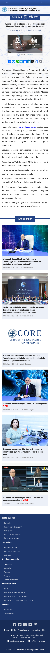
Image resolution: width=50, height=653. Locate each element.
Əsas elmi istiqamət (11, 547)
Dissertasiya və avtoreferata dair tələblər (18, 600)
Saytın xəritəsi (35, 630)
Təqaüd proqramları (11, 580)
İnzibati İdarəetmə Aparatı (13, 527)
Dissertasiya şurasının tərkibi (14, 593)
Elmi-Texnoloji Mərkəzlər (12, 534)
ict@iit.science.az (17, 641)
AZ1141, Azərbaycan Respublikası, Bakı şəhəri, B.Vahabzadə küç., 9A (28, 636)
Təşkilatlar (8, 564)
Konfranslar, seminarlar (12, 551)
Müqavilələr (8, 568)
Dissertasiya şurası (9, 584)
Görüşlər (7, 576)
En (4, 3)
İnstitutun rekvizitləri (11, 538)
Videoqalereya (9, 613)
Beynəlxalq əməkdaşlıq (10, 559)
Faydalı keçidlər (23, 630)
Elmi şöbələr (8, 531)
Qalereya (5, 604)
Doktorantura (8, 555)
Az (2, 3)
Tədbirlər (7, 572)
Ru (7, 3)
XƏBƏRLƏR (17, 17)
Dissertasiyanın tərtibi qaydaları (15, 596)
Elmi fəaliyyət (7, 542)
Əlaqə (44, 630)
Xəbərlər (7, 630)
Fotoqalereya (8, 609)
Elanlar (6, 589)
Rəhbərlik (7, 523)
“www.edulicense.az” (27, 127)
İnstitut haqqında (8, 518)
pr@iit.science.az (38, 641)
